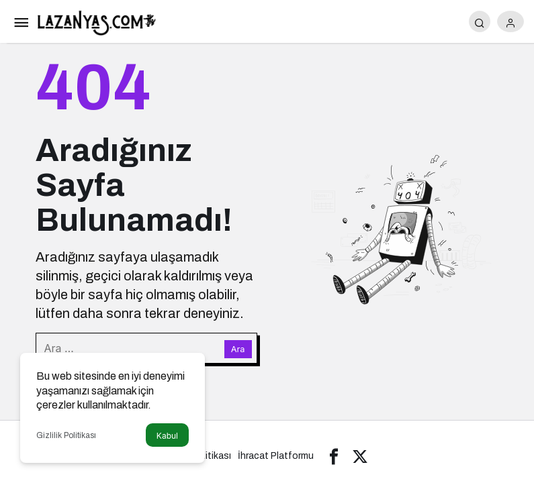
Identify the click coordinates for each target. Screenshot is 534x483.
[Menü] (21, 21)
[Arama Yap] (479, 21)
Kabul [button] (167, 436)
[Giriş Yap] (510, 21)
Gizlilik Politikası (66, 435)
